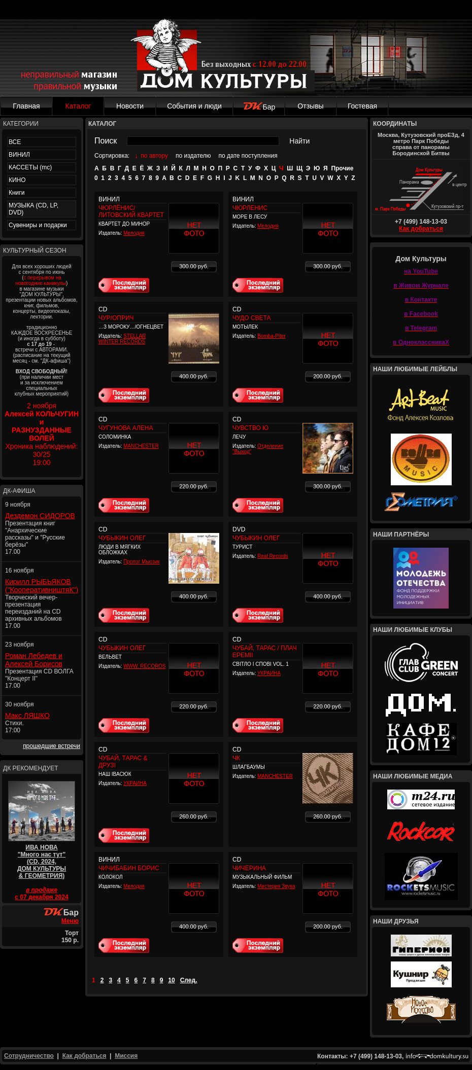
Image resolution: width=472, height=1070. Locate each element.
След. (188, 980)
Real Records (272, 556)
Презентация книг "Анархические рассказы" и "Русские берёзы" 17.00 (35, 537)
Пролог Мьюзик (141, 561)
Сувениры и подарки (38, 225)
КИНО (17, 180)
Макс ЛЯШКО (27, 715)
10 (171, 980)
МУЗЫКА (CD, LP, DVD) (33, 209)
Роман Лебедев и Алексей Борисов (33, 660)
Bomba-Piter (271, 336)
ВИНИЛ (19, 154)
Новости (130, 106)
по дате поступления (248, 155)
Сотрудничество (29, 1055)
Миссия (126, 1055)
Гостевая (362, 106)
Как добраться (421, 228)
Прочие (342, 168)
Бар (259, 107)
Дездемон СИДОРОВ (40, 516)
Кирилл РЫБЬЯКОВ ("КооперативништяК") (41, 586)
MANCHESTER (141, 446)
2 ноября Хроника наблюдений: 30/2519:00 (42, 434)
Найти (299, 141)
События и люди (194, 106)
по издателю (193, 155)
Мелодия (134, 233)
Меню (70, 920)
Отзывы (310, 106)
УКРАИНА (269, 673)
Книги (16, 192)
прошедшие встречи (51, 746)
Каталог (78, 106)
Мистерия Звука (276, 886)
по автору (154, 155)
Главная (26, 106)
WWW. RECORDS (144, 666)
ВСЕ (15, 142)
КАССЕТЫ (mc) (30, 167)
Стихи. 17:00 (14, 727)
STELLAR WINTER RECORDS (122, 338)
